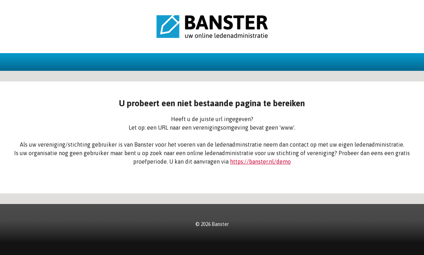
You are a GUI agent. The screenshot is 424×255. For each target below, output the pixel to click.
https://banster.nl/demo (260, 161)
